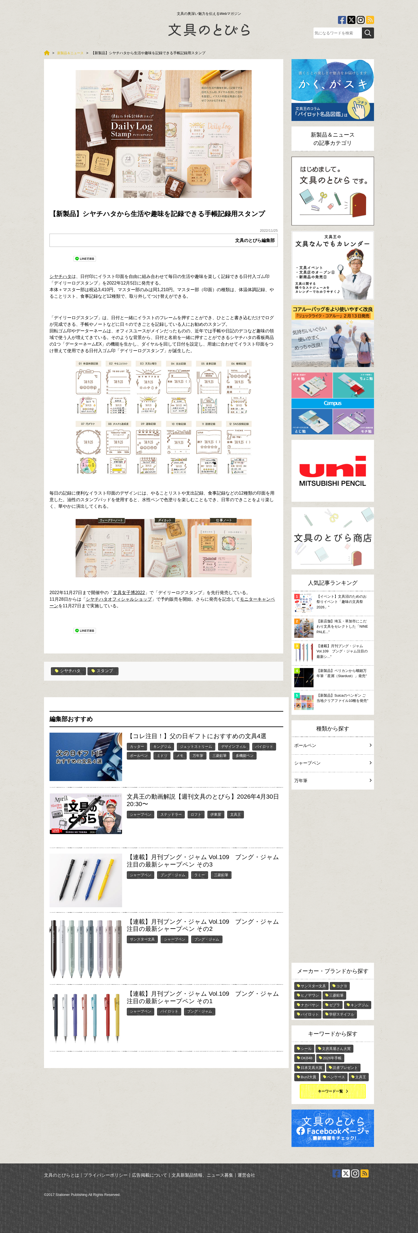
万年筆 (198, 755)
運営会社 (246, 1175)
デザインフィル (233, 746)
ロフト (196, 814)
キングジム (162, 746)
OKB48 (306, 1058)
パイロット (264, 746)
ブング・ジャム (172, 875)
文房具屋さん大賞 (336, 1049)
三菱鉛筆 (219, 755)
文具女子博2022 (129, 592)
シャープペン (140, 814)
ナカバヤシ (310, 1005)
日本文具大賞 (311, 1068)
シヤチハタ (61, 276)
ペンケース (336, 1077)
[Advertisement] (333, 877)
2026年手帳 (332, 1058)
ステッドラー (171, 814)
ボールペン (139, 755)
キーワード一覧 (330, 1091)
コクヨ (341, 986)
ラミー (199, 875)
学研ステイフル (341, 1014)
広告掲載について (149, 1175)
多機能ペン (245, 755)
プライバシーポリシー (106, 1175)
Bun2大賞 (308, 1077)
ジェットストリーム (196, 746)
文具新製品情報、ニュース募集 (202, 1175)
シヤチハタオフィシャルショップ (119, 599)
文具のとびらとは (61, 1175)
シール (306, 1049)
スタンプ (104, 671)
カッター (137, 746)
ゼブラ (334, 1005)
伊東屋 (215, 814)
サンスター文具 (142, 939)
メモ (179, 755)
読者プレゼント (345, 1068)
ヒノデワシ (310, 995)
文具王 (235, 814)
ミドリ (162, 755)
